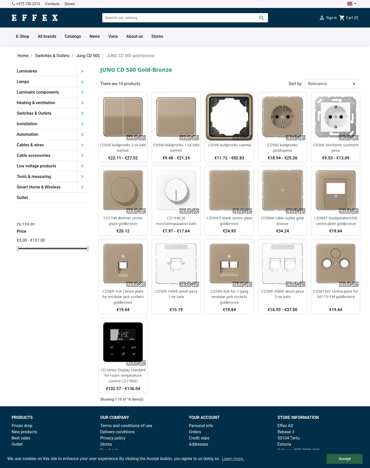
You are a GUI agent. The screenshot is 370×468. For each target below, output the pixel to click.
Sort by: (295, 83)
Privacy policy (112, 438)
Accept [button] (344, 459)
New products (24, 431)
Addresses (198, 444)
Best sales (21, 438)
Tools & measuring (34, 176)
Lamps (23, 81)
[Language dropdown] (351, 4)
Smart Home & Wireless (39, 187)
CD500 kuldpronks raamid (229, 144)
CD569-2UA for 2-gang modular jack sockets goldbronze (229, 297)
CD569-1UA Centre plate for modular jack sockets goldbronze (123, 297)
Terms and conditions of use (126, 425)
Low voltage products (36, 166)
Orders (195, 431)
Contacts (52, 4)
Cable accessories (33, 155)
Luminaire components (38, 92)
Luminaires (27, 71)
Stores (69, 4)
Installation (27, 123)
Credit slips (199, 438)
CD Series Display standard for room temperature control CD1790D (123, 375)
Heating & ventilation (36, 102)
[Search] (185, 17)
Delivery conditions (117, 431)
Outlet (22, 197)
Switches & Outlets (34, 113)
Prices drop (22, 425)
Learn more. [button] (233, 458)
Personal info (201, 425)
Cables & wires (30, 144)
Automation (27, 134)
